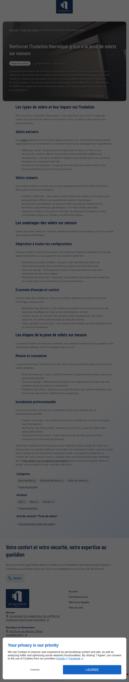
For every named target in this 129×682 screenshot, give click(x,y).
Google (60, 658)
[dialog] (64, 658)
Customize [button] (35, 670)
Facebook (74, 658)
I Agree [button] (92, 670)
